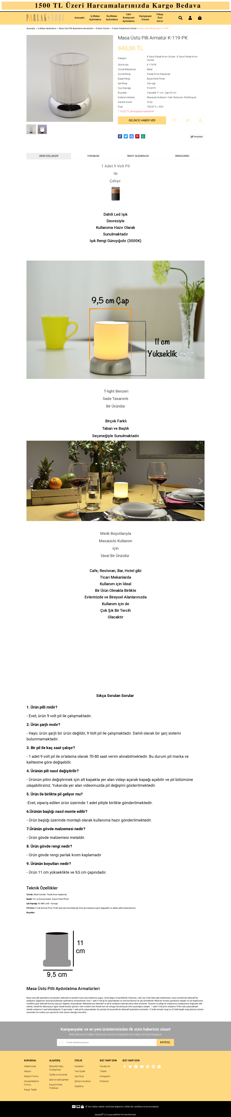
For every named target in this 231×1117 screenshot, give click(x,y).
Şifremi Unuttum (83, 1081)
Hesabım (79, 1066)
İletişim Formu (31, 1076)
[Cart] (200, 18)
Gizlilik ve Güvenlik (58, 1074)
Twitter (103, 1071)
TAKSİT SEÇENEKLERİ (138, 156)
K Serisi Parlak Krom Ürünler (161, 56)
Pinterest (104, 1081)
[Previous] (30, 481)
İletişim (27, 1071)
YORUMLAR (93, 156)
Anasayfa (79, 17)
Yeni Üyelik (80, 1071)
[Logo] (46, 18)
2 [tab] (113, 517)
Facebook (105, 1066)
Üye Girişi (79, 1076)
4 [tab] (126, 517)
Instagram (105, 1076)
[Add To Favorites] (175, 120)
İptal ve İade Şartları (59, 1079)
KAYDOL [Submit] (165, 1042)
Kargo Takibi (30, 1089)
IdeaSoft (99, 1114)
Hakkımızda (30, 1066)
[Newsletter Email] (106, 1042)
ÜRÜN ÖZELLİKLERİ (48, 156)
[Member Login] (190, 18)
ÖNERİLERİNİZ (182, 156)
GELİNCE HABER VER (142, 120)
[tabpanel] (115, 481)
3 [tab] (120, 517)
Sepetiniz (79, 1086)
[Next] (201, 481)
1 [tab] (107, 517)
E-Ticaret (109, 1115)
